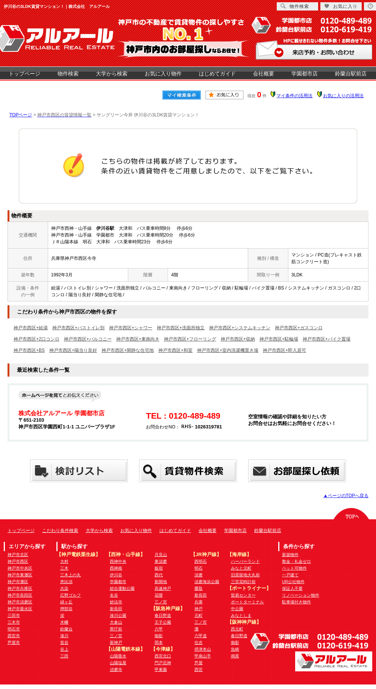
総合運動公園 (122, 588)
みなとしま (241, 615)
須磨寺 (116, 669)
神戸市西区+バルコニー (88, 339)
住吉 (198, 642)
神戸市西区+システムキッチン (239, 327)
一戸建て (290, 575)
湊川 (64, 635)
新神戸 (116, 642)
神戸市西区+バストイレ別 (78, 327)
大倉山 (116, 622)
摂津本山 (202, 649)
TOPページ (20, 115)
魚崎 (235, 649)
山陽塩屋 (118, 662)
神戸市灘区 (18, 581)
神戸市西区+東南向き (137, 339)
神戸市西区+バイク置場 (326, 339)
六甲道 (200, 635)
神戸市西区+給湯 (31, 327)
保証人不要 (292, 588)
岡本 (159, 642)
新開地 (161, 581)
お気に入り (341, 6)
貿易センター (243, 595)
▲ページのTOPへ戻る (345, 495)
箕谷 (64, 642)
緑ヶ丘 (66, 602)
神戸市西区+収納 (238, 339)
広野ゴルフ (70, 595)
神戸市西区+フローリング (190, 339)
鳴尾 (235, 656)
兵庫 (198, 602)
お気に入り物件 (163, 74)
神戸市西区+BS (29, 350)
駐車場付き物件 (296, 602)
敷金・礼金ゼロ (296, 561)
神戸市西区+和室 (175, 350)
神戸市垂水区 (20, 608)
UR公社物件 (293, 581)
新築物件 (290, 554)
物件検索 (68, 74)
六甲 (159, 629)
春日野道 (163, 615)
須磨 (198, 575)
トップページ (24, 74)
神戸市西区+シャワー (130, 327)
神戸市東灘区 (20, 575)
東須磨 (161, 561)
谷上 (64, 649)
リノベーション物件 (300, 595)
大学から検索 (111, 74)
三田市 (14, 615)
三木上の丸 (70, 575)
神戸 (198, 608)
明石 (198, 568)
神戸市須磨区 (20, 602)
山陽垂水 (118, 656)
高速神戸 (163, 588)
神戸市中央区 (20, 568)
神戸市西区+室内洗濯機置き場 (227, 350)
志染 (64, 588)
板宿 (159, 568)
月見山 (161, 554)
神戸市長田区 (20, 595)
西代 (159, 575)
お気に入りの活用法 (343, 95)
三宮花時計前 (243, 581)
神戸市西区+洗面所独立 (181, 327)
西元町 (237, 629)
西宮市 (14, 635)
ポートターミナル (247, 602)
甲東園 (161, 669)
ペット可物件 (294, 568)
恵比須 (66, 581)
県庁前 (116, 629)
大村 (64, 561)
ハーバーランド (245, 561)
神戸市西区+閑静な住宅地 (128, 350)
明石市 (14, 629)
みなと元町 (241, 568)
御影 (159, 635)
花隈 (159, 595)
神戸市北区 (18, 554)
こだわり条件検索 (60, 530)
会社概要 (263, 74)
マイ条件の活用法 (294, 95)
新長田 (116, 608)
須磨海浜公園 (206, 581)
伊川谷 (116, 575)
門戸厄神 (163, 662)
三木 (64, 568)
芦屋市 (14, 642)
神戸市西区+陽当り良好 (73, 350)
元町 (198, 615)
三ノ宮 (116, 635)
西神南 (116, 568)
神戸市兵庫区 (20, 588)
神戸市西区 (18, 561)
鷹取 (198, 588)
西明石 (200, 561)
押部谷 (66, 608)
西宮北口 (163, 656)
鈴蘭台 (66, 629)
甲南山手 (202, 656)
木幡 (64, 622)
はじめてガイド (217, 74)
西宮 (198, 669)
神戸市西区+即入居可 (284, 350)
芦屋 (198, 662)
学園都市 (118, 581)
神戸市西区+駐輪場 (278, 339)
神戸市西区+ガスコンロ (299, 327)
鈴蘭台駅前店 (351, 74)
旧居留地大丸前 (245, 575)
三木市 (14, 622)
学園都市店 (304, 74)
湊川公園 (118, 615)
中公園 (237, 608)
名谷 (114, 595)
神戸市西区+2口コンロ (36, 339)
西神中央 (118, 561)
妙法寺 (116, 602)
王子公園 (163, 622)
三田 (64, 656)
